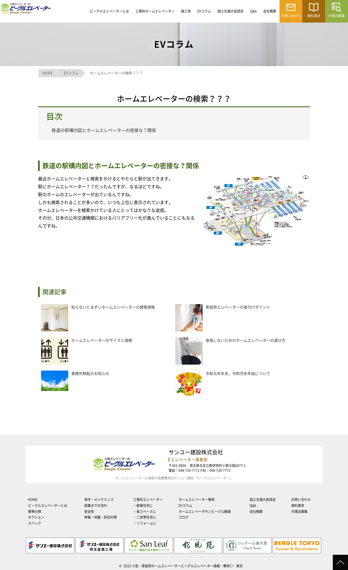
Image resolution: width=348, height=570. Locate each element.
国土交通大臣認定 (230, 11)
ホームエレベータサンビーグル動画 (205, 511)
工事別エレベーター (148, 499)
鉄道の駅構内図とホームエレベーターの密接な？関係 (104, 130)
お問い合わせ (301, 499)
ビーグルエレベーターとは (109, 11)
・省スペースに (144, 511)
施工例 (186, 11)
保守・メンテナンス (99, 499)
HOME (33, 499)
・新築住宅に (143, 505)
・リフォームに (144, 523)
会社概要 (269, 11)
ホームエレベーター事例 (197, 499)
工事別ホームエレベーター (155, 11)
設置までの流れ (95, 505)
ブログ (183, 517)
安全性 (89, 511)
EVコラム (204, 11)
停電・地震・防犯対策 (100, 517)
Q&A (253, 11)
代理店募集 (299, 511)
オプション (36, 517)
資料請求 (297, 505)
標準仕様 (34, 511)
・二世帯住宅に (144, 517)
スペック (34, 523)
